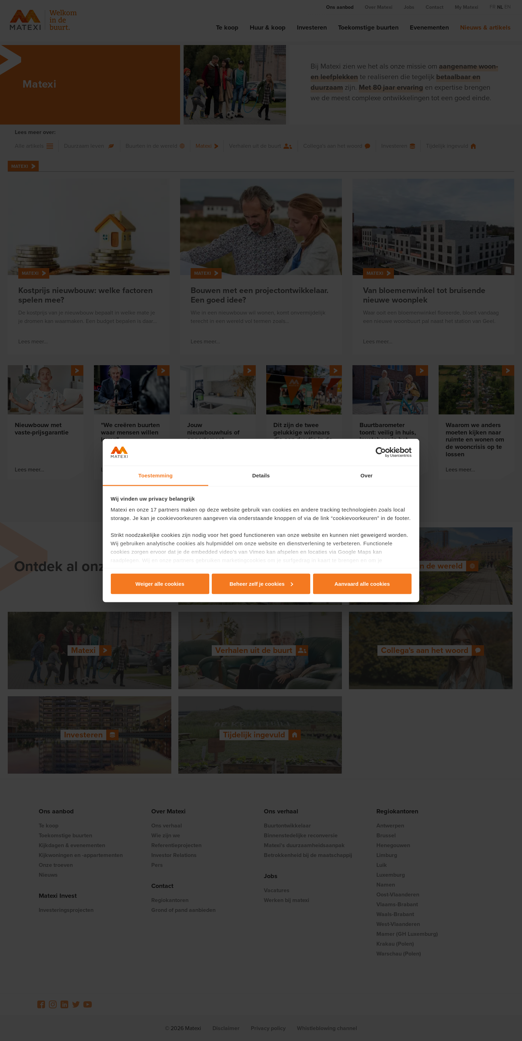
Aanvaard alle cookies (362, 583)
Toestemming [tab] (155, 475)
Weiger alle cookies (159, 583)
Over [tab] (367, 475)
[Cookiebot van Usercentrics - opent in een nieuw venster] (381, 452)
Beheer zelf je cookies (261, 583)
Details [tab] (261, 475)
